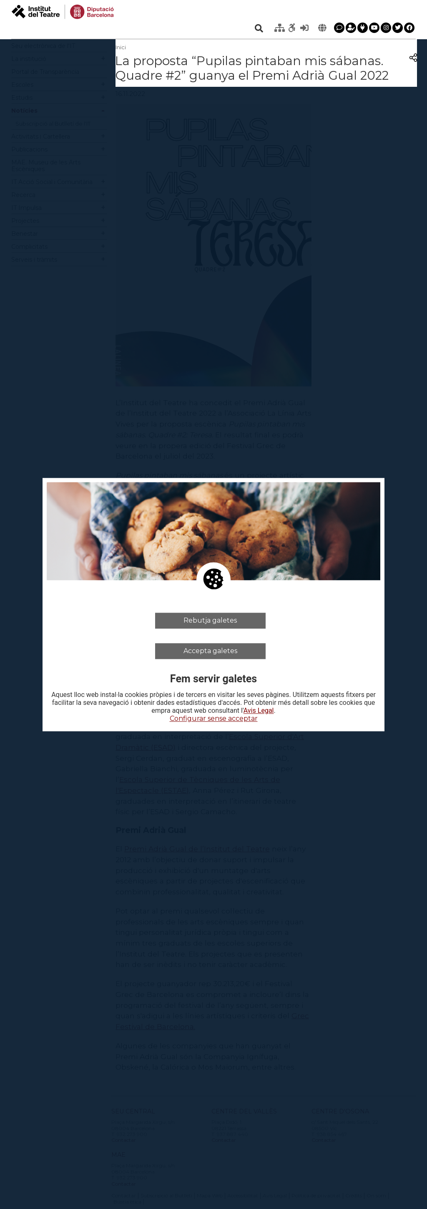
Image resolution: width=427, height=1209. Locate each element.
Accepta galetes (210, 651)
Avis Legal (259, 711)
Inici (121, 47)
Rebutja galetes (210, 620)
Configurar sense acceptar (214, 719)
